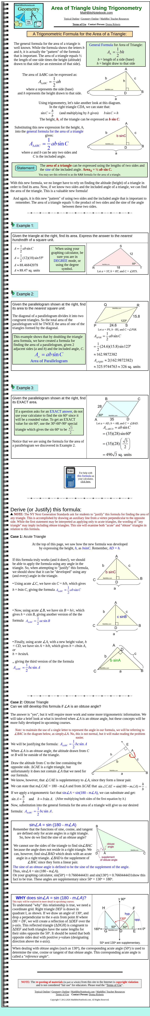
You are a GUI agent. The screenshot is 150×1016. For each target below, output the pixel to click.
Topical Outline (71, 19)
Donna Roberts (113, 24)
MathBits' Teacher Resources (114, 19)
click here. (86, 481)
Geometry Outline (90, 19)
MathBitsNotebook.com (96, 13)
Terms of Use (79, 24)
